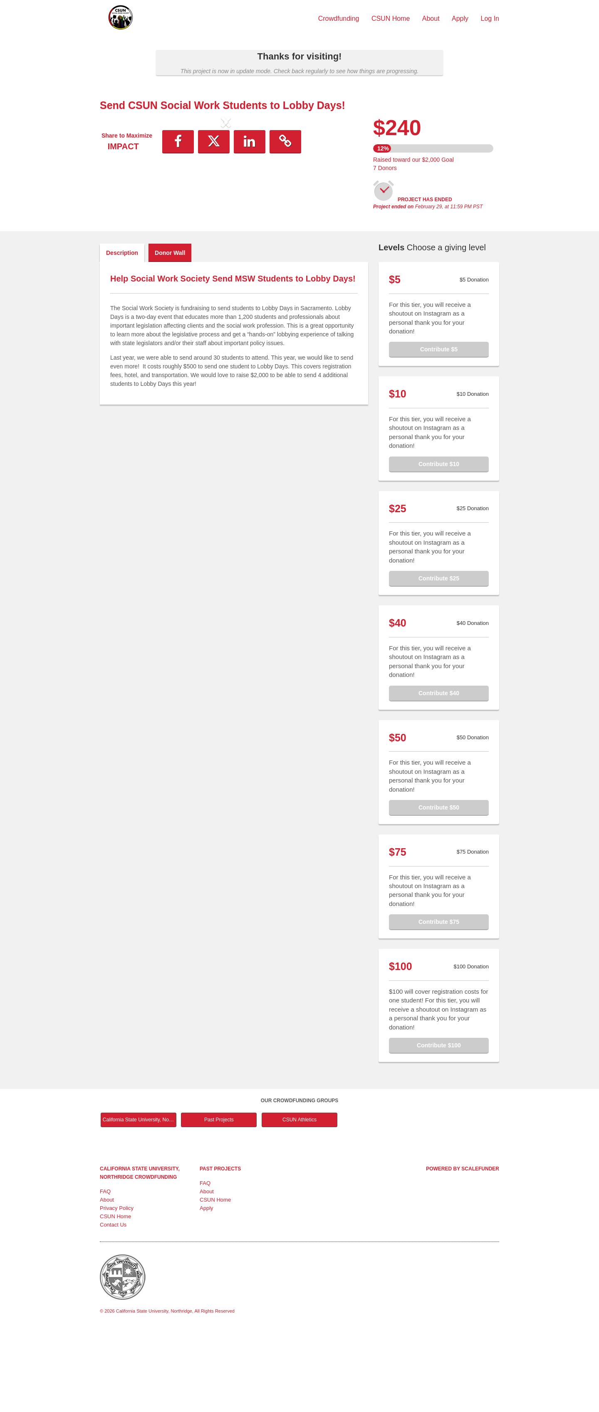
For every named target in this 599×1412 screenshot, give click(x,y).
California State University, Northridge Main (139, 1201)
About (431, 18)
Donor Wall (170, 334)
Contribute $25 (438, 659)
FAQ (105, 1272)
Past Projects (219, 1201)
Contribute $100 (439, 1126)
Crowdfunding (339, 18)
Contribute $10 (438, 545)
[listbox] (226, 190)
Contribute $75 (438, 1003)
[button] (119, 190)
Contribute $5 (439, 430)
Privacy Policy (117, 1289)
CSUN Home (391, 18)
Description (122, 334)
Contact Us (113, 1306)
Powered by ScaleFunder (462, 1250)
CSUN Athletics (299, 1201)
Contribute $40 (438, 774)
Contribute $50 (438, 888)
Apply (461, 18)
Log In (490, 18)
